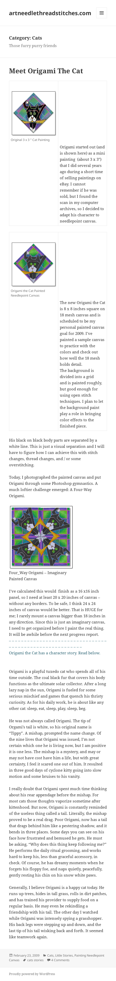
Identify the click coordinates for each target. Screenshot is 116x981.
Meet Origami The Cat (46, 70)
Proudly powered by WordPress (32, 974)
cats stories (35, 960)
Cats (50, 955)
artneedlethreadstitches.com (50, 13)
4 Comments (60, 960)
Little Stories (64, 955)
